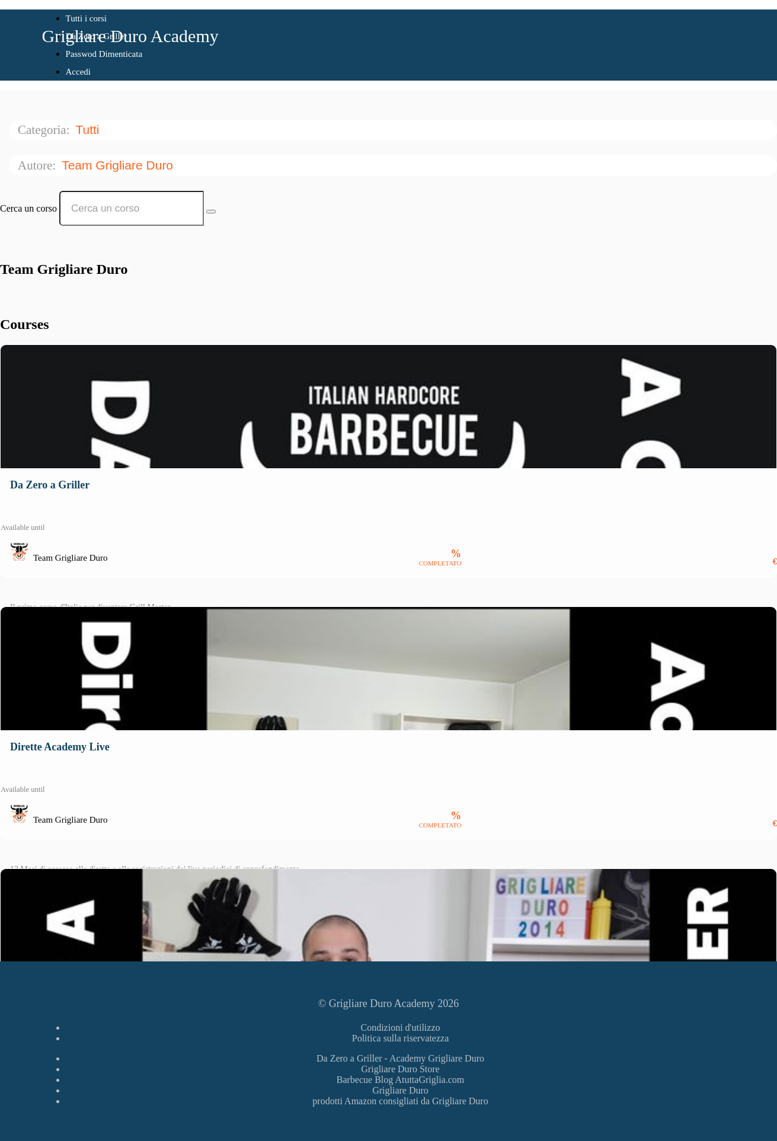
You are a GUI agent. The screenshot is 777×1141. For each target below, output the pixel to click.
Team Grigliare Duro (119, 165)
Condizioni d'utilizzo (400, 1027)
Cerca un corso (28, 208)
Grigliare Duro (400, 1090)
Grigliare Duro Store (400, 1069)
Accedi (78, 71)
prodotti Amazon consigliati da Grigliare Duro (400, 1101)
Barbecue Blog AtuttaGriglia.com (401, 1080)
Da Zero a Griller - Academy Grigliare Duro (400, 1058)
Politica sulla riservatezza (400, 1038)
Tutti (89, 129)
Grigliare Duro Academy (130, 36)
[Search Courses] (211, 211)
